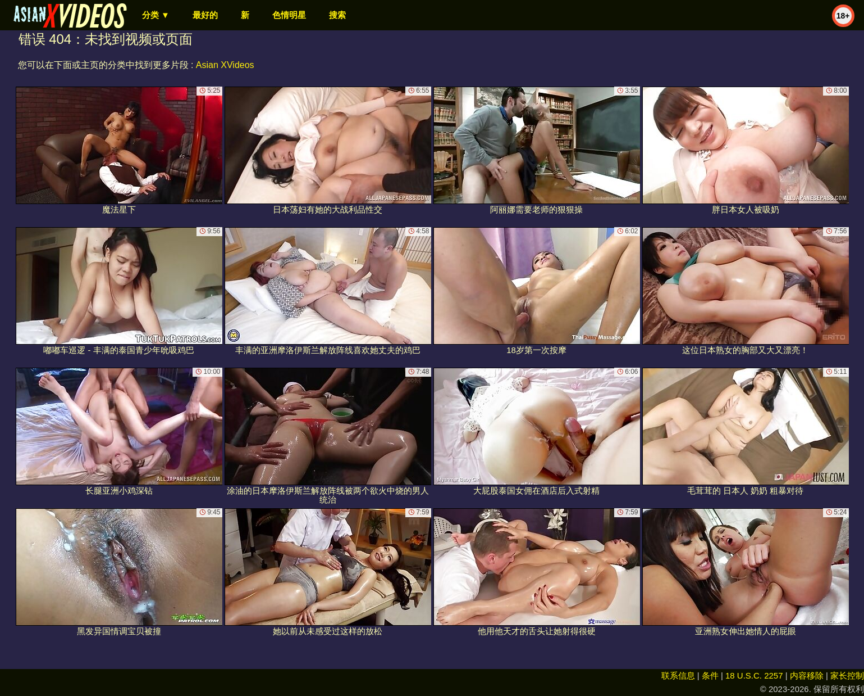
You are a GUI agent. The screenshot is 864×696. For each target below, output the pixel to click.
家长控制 (847, 675)
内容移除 (807, 675)
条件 (710, 675)
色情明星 (289, 15)
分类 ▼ (156, 15)
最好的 (205, 15)
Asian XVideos (225, 65)
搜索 (337, 15)
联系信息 (678, 675)
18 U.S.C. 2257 (754, 675)
